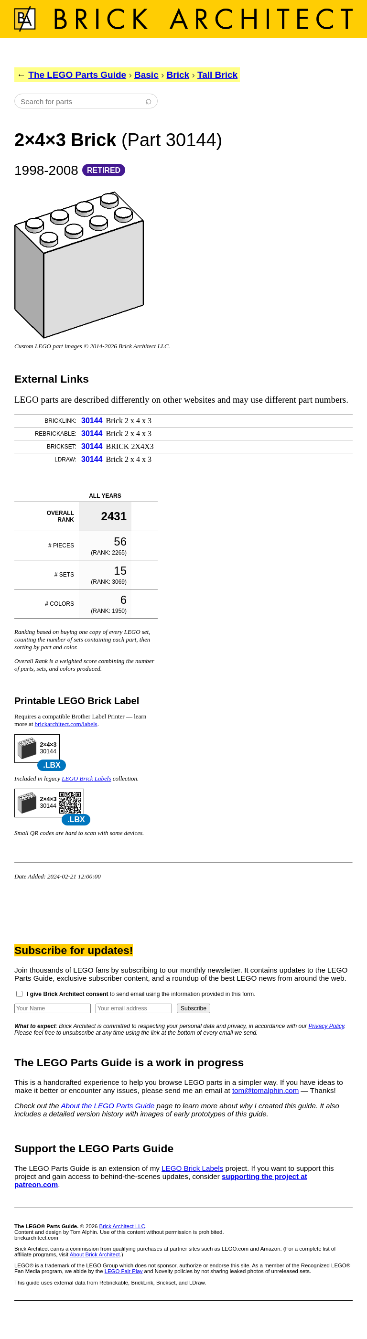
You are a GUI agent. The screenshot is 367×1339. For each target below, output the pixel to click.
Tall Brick (217, 75)
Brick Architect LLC (122, 1226)
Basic (146, 75)
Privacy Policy (327, 1026)
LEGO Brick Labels (86, 778)
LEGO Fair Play (124, 1271)
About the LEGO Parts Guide (107, 1106)
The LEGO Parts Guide (77, 75)
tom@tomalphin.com (265, 1090)
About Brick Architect (95, 1254)
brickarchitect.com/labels (66, 724)
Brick (178, 75)
